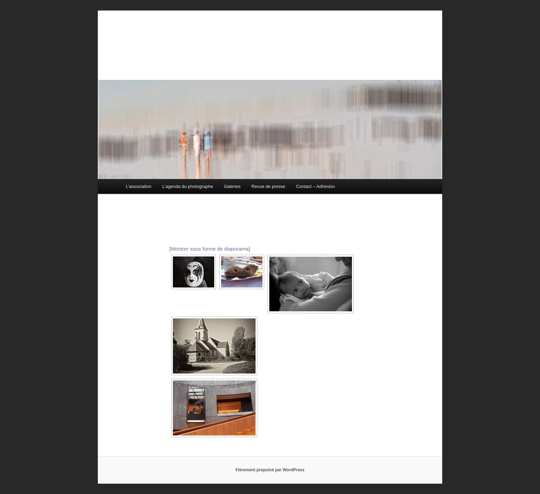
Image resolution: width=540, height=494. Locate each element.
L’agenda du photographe (187, 186)
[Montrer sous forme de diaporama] (209, 249)
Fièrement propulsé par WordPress (270, 469)
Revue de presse (268, 186)
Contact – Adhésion (315, 186)
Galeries (232, 186)
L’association (138, 186)
